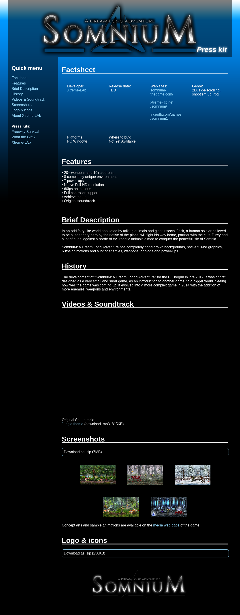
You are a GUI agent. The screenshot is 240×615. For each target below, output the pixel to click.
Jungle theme (72, 424)
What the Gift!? (24, 137)
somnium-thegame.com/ (161, 92)
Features (19, 83)
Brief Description (25, 89)
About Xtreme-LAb (26, 115)
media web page (166, 525)
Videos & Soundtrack (28, 99)
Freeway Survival (25, 132)
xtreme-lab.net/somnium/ (161, 104)
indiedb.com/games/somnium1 (166, 116)
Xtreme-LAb (21, 142)
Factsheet (19, 78)
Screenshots (22, 105)
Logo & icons (22, 110)
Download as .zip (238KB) (84, 553)
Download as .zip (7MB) (83, 452)
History (17, 94)
